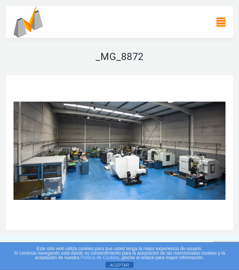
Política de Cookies (100, 257)
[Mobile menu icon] (220, 22)
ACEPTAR (119, 265)
